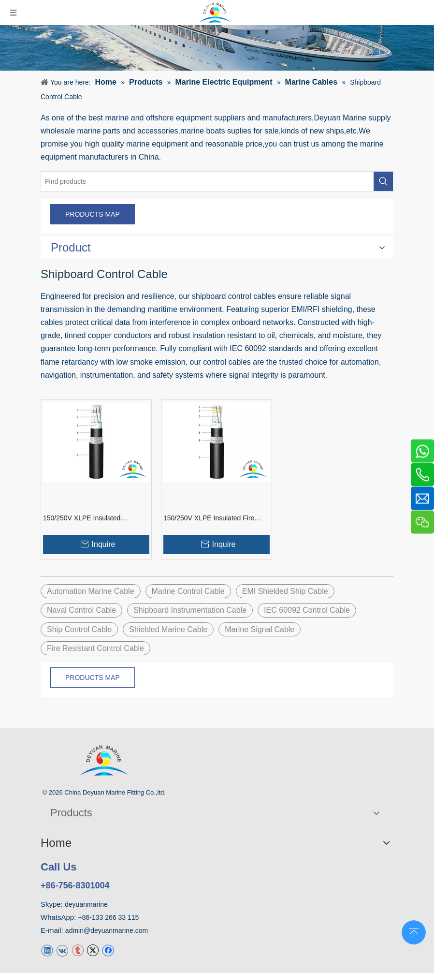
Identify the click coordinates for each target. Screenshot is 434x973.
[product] (217, 48)
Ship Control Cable (79, 629)
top (413, 931)
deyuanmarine (86, 904)
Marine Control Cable (188, 591)
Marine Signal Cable (259, 629)
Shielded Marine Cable (168, 629)
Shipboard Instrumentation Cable (189, 610)
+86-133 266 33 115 (108, 917)
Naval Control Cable (81, 610)
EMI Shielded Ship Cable (285, 591)
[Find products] (207, 181)
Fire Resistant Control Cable (95, 648)
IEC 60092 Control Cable (307, 610)
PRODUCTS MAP (92, 214)
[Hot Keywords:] (383, 181)
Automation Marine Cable (90, 591)
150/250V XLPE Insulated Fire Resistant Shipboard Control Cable (215, 518)
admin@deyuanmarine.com (106, 930)
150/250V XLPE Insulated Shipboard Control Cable (81, 518)
